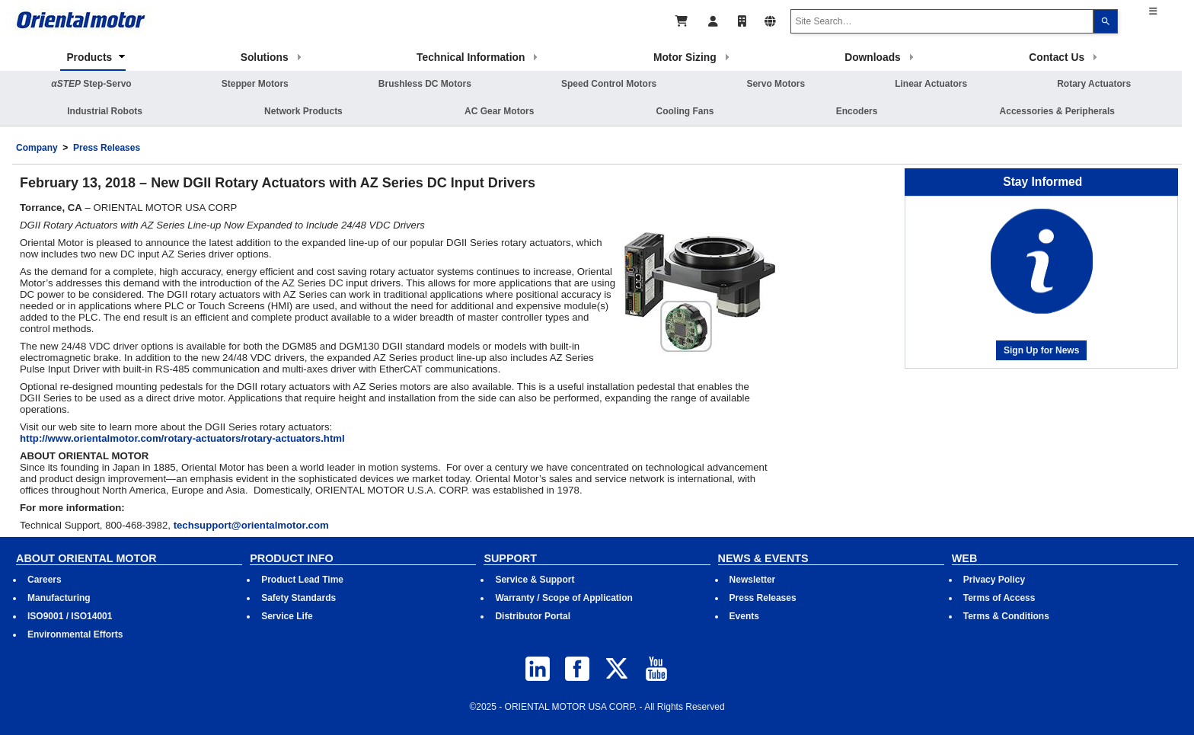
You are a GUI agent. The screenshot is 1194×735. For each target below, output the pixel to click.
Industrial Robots (104, 111)
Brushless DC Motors (424, 83)
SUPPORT (510, 558)
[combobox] (941, 21)
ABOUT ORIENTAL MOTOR (86, 558)
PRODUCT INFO (292, 558)
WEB (965, 558)
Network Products (303, 111)
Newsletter (752, 579)
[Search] (1105, 21)
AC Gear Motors (499, 111)
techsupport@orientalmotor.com (251, 525)
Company (37, 147)
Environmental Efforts (75, 634)
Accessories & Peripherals (1057, 111)
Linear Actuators (931, 83)
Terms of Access (999, 598)
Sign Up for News (1041, 350)
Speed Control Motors (608, 83)
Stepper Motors (255, 83)
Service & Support (534, 579)
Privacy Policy (994, 579)
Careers (44, 579)
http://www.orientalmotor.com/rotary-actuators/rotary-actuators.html (182, 438)
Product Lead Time (302, 579)
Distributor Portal (532, 616)
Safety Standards (298, 598)
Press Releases (106, 147)
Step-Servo (91, 83)
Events (744, 616)
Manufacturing (59, 598)
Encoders (857, 111)
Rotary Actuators (1094, 83)
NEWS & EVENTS (763, 558)
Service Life (286, 616)
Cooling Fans (685, 111)
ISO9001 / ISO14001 (69, 616)
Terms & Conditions (1006, 616)
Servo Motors (775, 83)
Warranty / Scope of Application (563, 598)
